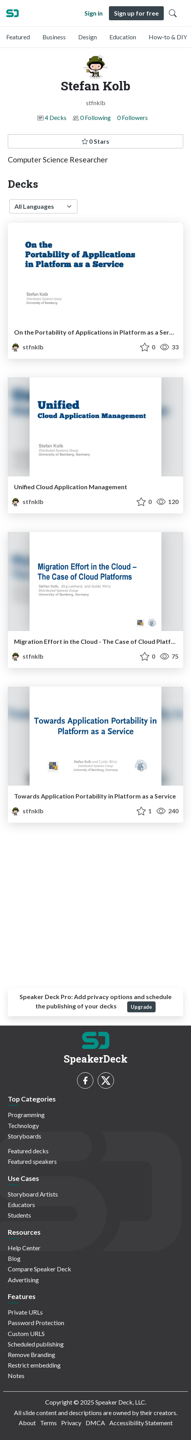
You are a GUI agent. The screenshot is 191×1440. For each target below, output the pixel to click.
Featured (18, 37)
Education (122, 37)
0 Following (95, 117)
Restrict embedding (34, 1365)
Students (19, 1215)
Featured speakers (32, 1161)
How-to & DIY (168, 37)
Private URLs (25, 1312)
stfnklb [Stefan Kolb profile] (27, 347)
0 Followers (132, 117)
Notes (16, 1375)
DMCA (95, 1422)
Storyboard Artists (33, 1194)
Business (54, 37)
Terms (48, 1422)
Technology (23, 1125)
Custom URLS (26, 1333)
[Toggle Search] (173, 13)
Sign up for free (136, 13)
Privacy (71, 1422)
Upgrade (141, 1007)
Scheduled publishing (36, 1344)
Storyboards (24, 1136)
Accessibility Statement (141, 1422)
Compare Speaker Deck (39, 1269)
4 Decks (56, 117)
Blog (14, 1258)
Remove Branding (31, 1354)
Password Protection (36, 1322)
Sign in (93, 13)
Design (87, 37)
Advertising (23, 1279)
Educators (21, 1204)
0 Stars (95, 141)
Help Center (24, 1247)
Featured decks (28, 1150)
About (27, 1422)
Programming (26, 1114)
